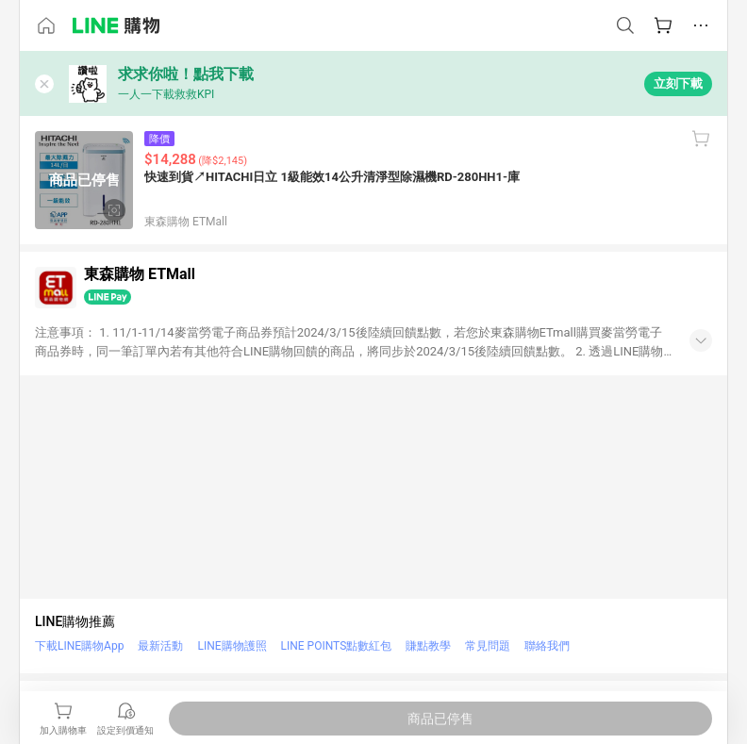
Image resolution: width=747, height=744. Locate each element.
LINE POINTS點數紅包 (336, 646)
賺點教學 (428, 646)
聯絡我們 (547, 646)
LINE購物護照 (231, 646)
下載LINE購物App (79, 646)
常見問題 (487, 646)
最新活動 (160, 646)
